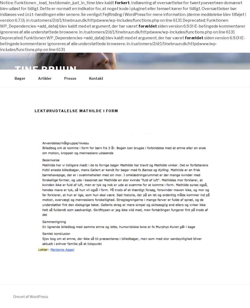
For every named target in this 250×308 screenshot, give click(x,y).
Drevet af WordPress (30, 297)
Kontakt (98, 78)
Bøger (22, 78)
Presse (72, 78)
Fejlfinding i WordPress (124, 14)
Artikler (47, 78)
